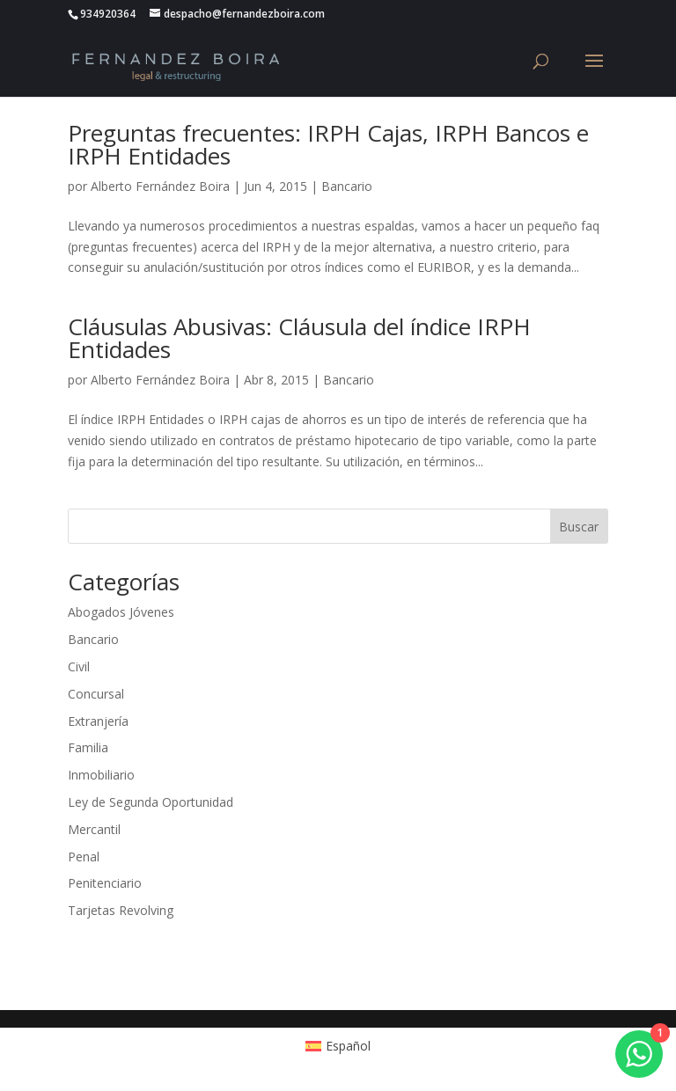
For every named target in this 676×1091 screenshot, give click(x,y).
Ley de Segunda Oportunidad (150, 802)
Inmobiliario (101, 774)
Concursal (96, 693)
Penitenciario (105, 883)
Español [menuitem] (348, 1045)
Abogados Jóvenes (121, 612)
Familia (88, 747)
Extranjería (98, 721)
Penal (83, 856)
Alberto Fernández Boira (160, 186)
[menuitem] (338, 1046)
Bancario (346, 186)
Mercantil (94, 829)
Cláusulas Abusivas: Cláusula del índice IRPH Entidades (299, 338)
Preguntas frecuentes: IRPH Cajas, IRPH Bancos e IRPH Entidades (328, 144)
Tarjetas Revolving (120, 910)
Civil (79, 666)
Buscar (579, 526)
